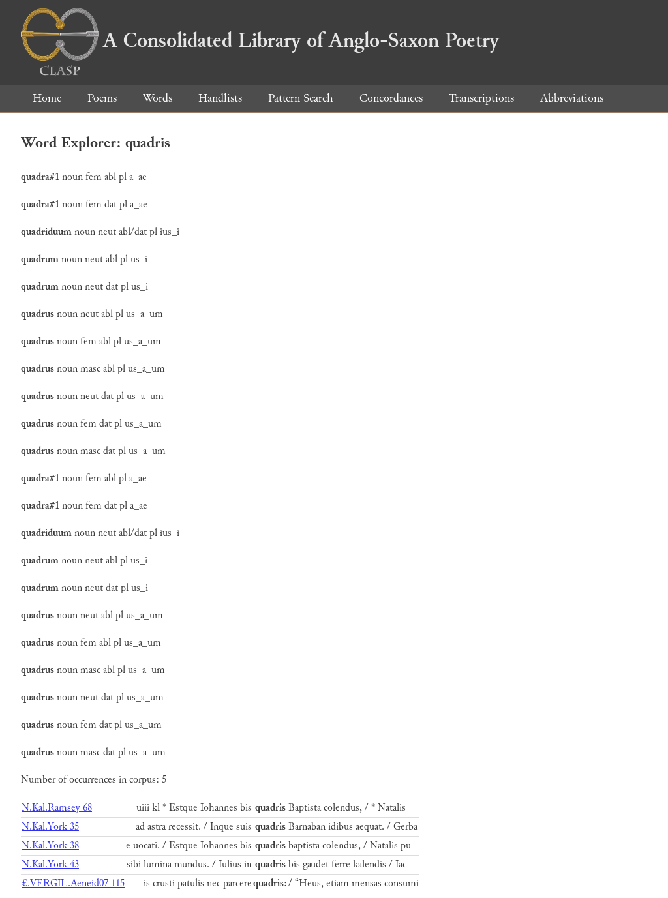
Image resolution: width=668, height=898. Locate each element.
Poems (102, 98)
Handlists (220, 98)
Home (47, 98)
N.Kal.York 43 (50, 864)
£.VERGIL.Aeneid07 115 (73, 883)
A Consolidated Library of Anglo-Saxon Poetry (260, 40)
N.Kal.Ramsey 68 (57, 807)
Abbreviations (571, 98)
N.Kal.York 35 (50, 826)
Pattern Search (300, 98)
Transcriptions (481, 98)
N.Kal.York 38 (50, 845)
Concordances (391, 98)
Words (157, 98)
